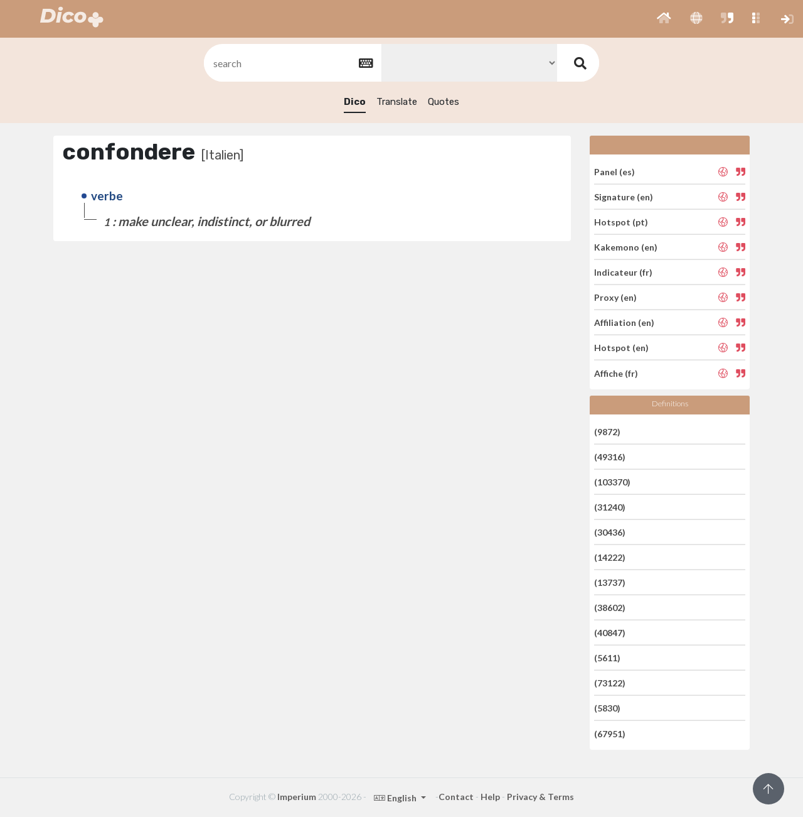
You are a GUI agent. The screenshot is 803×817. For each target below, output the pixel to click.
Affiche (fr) (616, 372)
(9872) (607, 431)
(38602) (609, 607)
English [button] (396, 798)
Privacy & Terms (540, 796)
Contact (456, 796)
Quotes (443, 101)
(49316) (609, 457)
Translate (396, 101)
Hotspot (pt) (621, 222)
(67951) (609, 733)
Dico (355, 101)
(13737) (609, 582)
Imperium (296, 796)
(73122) (609, 683)
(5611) (607, 657)
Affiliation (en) (624, 322)
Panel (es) (614, 171)
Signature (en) (623, 197)
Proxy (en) (615, 297)
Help (490, 796)
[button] (664, 19)
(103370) (612, 482)
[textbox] (292, 63)
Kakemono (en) (625, 247)
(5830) (607, 708)
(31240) (609, 507)
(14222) (609, 557)
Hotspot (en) (621, 347)
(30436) (609, 532)
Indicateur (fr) (623, 272)
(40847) (609, 632)
